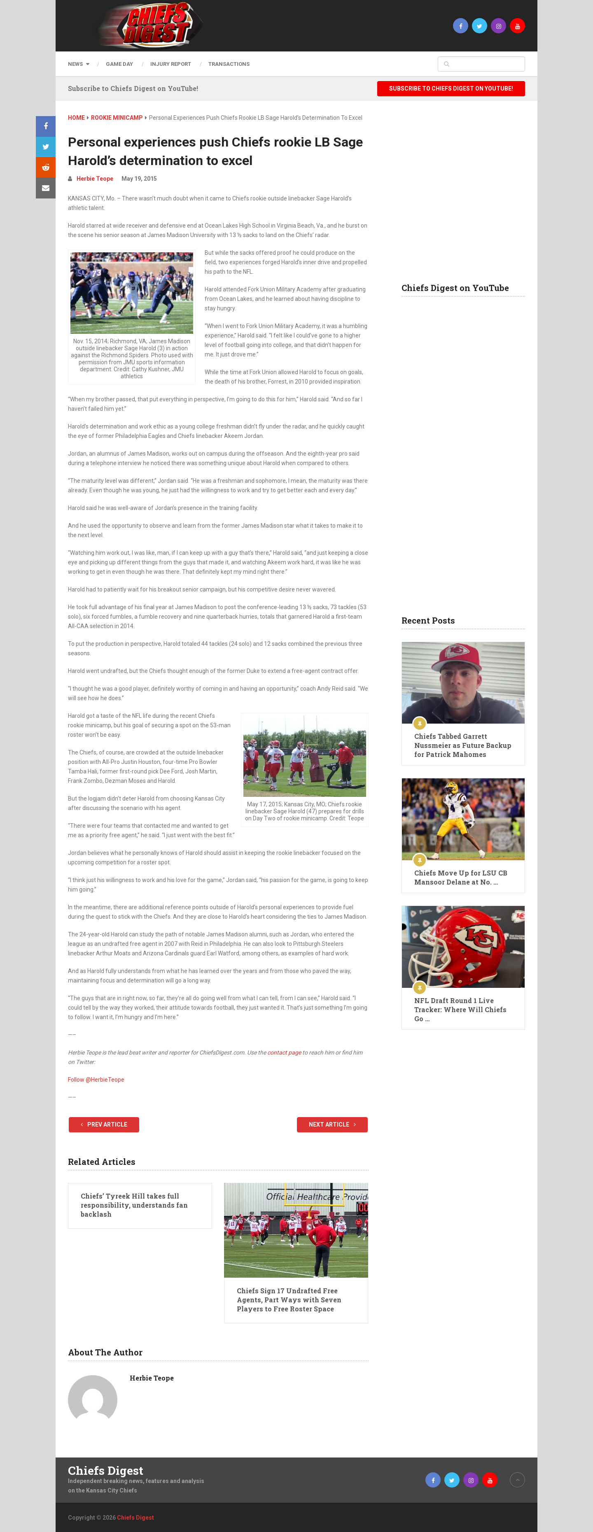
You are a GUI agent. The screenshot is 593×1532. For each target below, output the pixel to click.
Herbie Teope (95, 178)
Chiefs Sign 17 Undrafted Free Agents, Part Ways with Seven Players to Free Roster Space (289, 1299)
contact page (284, 1052)
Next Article (332, 1124)
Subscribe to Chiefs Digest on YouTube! (451, 88)
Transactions (229, 64)
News (75, 64)
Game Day (119, 64)
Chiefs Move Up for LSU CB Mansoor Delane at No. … (460, 877)
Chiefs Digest (105, 1470)
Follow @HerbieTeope (96, 1079)
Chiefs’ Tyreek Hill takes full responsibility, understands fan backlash (134, 1205)
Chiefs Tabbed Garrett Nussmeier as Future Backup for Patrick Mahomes (462, 745)
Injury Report (170, 64)
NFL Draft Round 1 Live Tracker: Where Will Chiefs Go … (460, 1009)
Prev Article (104, 1124)
